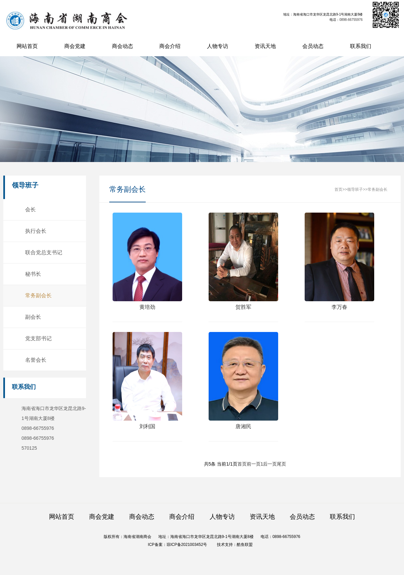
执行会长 (35, 231)
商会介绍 (169, 46)
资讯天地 (265, 46)
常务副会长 (38, 295)
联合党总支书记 (43, 252)
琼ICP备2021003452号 (187, 544)
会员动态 (313, 46)
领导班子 (355, 189)
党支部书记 (38, 338)
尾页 (281, 464)
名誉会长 (35, 360)
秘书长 (33, 274)
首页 (338, 189)
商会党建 (74, 46)
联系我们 (360, 46)
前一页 (254, 464)
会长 (30, 209)
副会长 (33, 317)
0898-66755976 (351, 19)
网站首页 (27, 46)
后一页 (270, 464)
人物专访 (217, 46)
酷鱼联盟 (245, 544)
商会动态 (122, 46)
